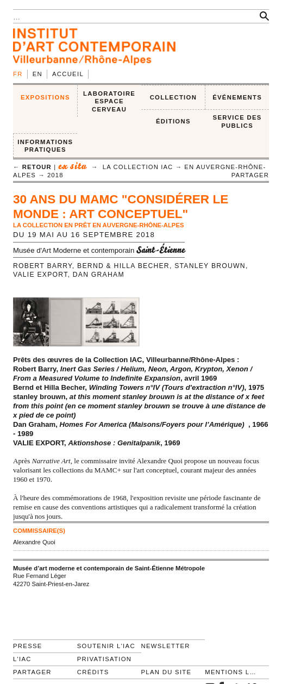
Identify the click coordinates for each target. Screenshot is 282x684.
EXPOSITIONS (45, 97)
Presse (27, 646)
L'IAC (22, 659)
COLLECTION (173, 97)
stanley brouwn (210, 266)
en (37, 74)
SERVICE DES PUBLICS (237, 121)
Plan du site (166, 672)
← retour (32, 167)
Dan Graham (98, 274)
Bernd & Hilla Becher (123, 266)
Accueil (68, 74)
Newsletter (165, 646)
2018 (55, 175)
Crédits (93, 672)
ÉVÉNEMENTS (237, 97)
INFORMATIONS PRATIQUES (45, 146)
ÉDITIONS (173, 121)
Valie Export (40, 274)
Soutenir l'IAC (106, 646)
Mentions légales (232, 672)
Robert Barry (42, 266)
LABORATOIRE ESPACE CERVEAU (109, 101)
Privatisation (104, 659)
